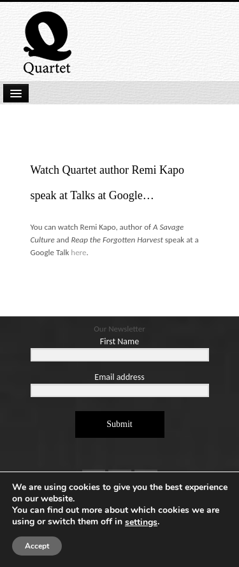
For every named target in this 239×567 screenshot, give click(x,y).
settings (141, 522)
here (78, 252)
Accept (37, 546)
